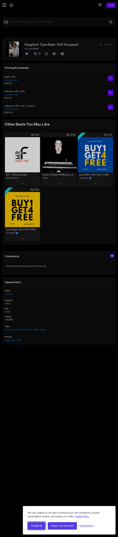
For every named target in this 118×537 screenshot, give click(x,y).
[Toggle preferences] (87, 525)
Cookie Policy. (82, 516)
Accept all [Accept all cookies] (36, 525)
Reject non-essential (62, 525)
